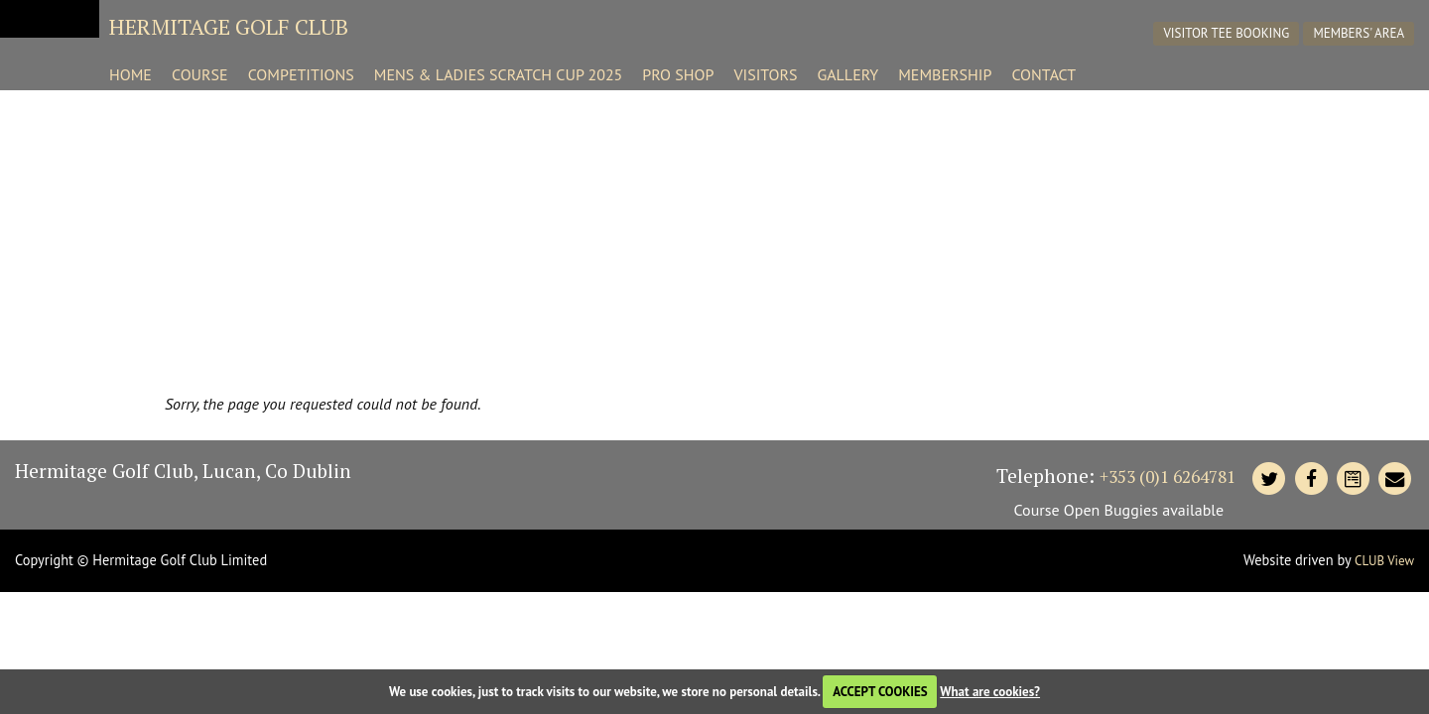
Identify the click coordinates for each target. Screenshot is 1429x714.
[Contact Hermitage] (1352, 479)
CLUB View (1384, 560)
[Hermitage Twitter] (1269, 479)
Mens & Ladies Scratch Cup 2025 (498, 74)
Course (200, 74)
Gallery (847, 74)
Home (130, 74)
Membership (944, 74)
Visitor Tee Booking (1227, 33)
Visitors (765, 74)
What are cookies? (990, 691)
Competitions (301, 74)
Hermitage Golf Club (228, 26)
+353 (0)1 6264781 (1168, 476)
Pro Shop (678, 74)
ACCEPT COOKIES (880, 691)
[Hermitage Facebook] (1311, 479)
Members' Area (1359, 33)
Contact (1043, 74)
